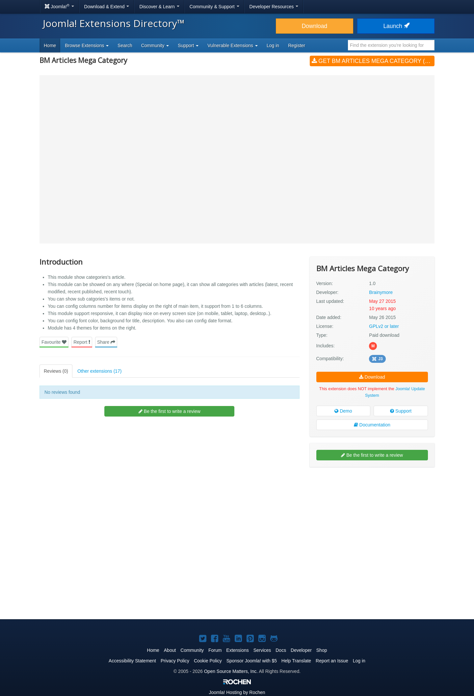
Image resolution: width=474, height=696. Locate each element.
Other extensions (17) (99, 371)
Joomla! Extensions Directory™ (114, 23)
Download (314, 26)
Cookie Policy (208, 660)
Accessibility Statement (132, 660)
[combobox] (391, 45)
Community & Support (214, 6)
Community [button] (155, 45)
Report (81, 342)
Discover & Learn (159, 6)
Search (125, 45)
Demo (343, 411)
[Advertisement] (372, 515)
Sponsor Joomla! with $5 (251, 660)
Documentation (372, 424)
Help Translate (296, 660)
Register (296, 45)
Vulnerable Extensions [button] (232, 45)
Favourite (53, 342)
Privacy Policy (175, 660)
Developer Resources (274, 6)
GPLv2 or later (384, 326)
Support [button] (188, 45)
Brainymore (381, 292)
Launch (395, 26)
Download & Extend (106, 6)
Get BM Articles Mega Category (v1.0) (373, 61)
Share (106, 342)
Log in (273, 45)
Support (400, 411)
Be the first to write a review (169, 411)
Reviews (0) (56, 371)
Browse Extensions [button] (87, 45)
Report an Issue (332, 660)
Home (50, 45)
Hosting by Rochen (237, 692)
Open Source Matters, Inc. (231, 671)
